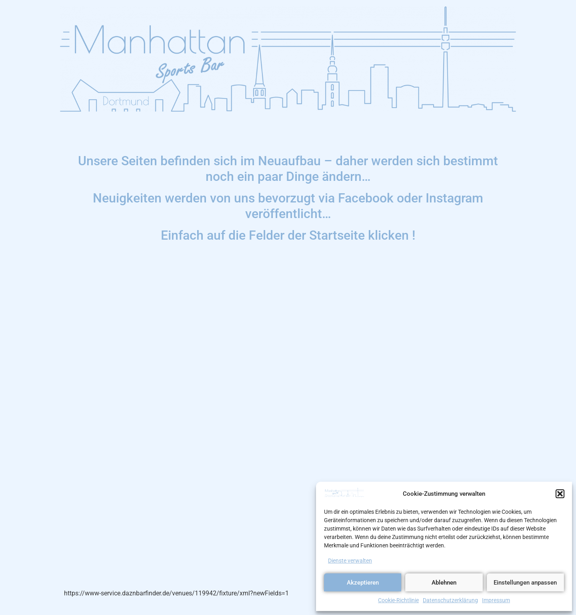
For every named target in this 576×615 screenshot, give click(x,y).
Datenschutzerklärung (450, 600)
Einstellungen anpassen (525, 582)
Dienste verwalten (350, 560)
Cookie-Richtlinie (398, 600)
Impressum (496, 600)
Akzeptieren (363, 582)
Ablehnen (444, 582)
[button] (560, 494)
